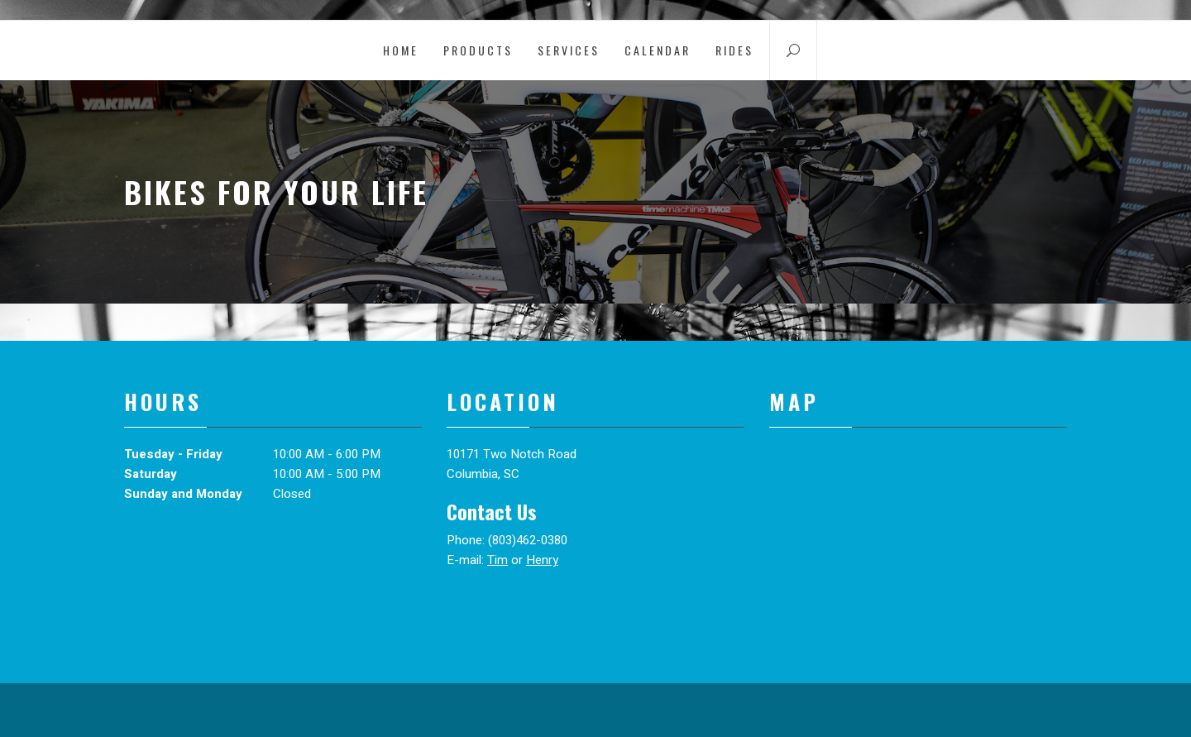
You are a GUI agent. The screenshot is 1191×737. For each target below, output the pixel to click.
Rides (734, 50)
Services (569, 50)
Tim (497, 560)
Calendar (657, 50)
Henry (542, 560)
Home (401, 50)
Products (478, 50)
